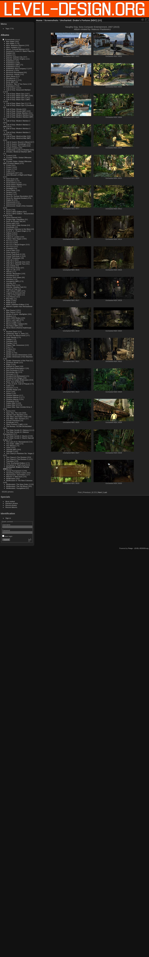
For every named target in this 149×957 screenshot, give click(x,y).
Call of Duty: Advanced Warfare (18, 90)
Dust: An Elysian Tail (14, 221)
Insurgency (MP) (12, 281)
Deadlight (10, 188)
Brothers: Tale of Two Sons (16, 84)
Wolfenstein (10, 478)
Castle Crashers (12, 148)
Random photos (12, 503)
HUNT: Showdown (13, 258)
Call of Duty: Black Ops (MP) (17, 96)
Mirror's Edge (11, 322)
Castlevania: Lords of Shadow (17, 150)
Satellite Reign (11, 390)
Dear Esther (10, 190)
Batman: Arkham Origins (15, 59)
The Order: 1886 (12, 444)
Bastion (9, 55)
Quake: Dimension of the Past (17, 360)
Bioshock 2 (10, 70)
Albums (5, 35)
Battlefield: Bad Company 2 (16, 68)
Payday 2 (9, 343)
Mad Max (9, 299)
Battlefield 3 (10, 63)
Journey (9, 283)
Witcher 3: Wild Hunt (14, 477)
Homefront (10, 275)
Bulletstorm (10, 86)
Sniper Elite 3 (11, 403)
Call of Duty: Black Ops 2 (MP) (18, 99)
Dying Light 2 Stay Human (16, 225)
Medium (9, 316)
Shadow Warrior (12, 395)
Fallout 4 (9, 235)
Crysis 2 (9, 167)
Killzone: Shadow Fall (14, 287)
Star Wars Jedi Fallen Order (17, 417)
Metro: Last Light (12, 320)
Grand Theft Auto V (13, 256)
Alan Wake (10, 41)
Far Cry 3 (9, 243)
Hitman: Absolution (13, 273)
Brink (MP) (10, 82)
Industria (9, 279)
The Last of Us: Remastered (17, 442)
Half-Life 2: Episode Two (15, 264)
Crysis (8, 165)
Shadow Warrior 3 (13, 399)
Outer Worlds (11, 337)
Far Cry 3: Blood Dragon (15, 244)
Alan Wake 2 (11, 43)
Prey (8, 347)
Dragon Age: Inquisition (15, 219)
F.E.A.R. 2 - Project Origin (16, 231)
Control (9, 155)
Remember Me (12, 372)
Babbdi (9, 53)
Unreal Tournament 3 (14, 471)
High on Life (10, 270)
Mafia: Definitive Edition (15, 304)
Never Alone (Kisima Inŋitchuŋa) (18, 328)
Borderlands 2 (11, 80)
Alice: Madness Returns (15, 45)
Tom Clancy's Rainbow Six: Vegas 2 (20, 453)
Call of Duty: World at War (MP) (18, 138)
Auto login (7, 536)
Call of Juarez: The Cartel (16, 146)
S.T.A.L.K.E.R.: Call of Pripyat (17, 384)
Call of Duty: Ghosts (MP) (16, 111)
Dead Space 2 (11, 186)
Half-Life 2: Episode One (15, 262)
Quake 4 (9, 353)
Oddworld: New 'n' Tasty (15, 333)
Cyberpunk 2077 (12, 173)
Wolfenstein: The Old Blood (16, 486)
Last (105, 492)
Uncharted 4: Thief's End (15, 465)
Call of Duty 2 (11, 88)
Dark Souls (10, 179)
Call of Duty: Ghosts (14, 109)
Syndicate (10, 422)
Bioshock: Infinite (12, 74)
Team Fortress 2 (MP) (14, 424)
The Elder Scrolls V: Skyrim (16, 436)
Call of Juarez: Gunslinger (16, 144)
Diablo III (9, 200)
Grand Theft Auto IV (14, 254)
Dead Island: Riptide (14, 185)
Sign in (8, 518)
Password (6, 530)
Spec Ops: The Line (14, 413)
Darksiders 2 (11, 181)
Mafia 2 (9, 301)
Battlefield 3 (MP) (13, 65)
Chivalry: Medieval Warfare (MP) (18, 152)
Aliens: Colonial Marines (15, 49)
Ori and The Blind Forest (15, 335)
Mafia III (9, 302)
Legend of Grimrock (13, 293)
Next (100, 492)
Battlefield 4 (10, 67)
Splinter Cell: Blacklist (14, 415)
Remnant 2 (10, 374)
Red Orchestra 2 (12, 370)
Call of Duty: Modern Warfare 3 (18, 128)
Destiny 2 (9, 194)
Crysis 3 (9, 169)
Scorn (8, 391)
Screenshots (10, 39)
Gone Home (10, 252)
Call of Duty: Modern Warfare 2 (18, 121)
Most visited (10, 501)
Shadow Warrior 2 (13, 397)
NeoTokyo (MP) (12, 326)
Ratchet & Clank (12, 366)
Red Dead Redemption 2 (15, 368)
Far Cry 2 (9, 241)
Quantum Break (12, 362)
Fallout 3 (9, 233)
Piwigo (130, 548)
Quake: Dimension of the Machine (19, 357)
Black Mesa (10, 76)
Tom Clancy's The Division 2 (17, 459)
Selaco (8, 393)
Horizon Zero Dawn (13, 277)
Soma (8, 411)
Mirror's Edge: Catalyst (15, 324)
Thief (8, 448)
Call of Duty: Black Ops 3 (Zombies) (20, 105)
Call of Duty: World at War (16, 136)
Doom (8, 210)
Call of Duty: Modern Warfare (17, 115)
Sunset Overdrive (13, 420)
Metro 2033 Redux (13, 318)
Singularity (10, 401)
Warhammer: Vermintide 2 (16, 475)
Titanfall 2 (10, 451)
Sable (8, 386)
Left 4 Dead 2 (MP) (13, 291)
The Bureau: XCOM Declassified (18, 426)
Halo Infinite (10, 266)
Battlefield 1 (10, 61)
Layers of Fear (11, 289)
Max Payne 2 (11, 310)
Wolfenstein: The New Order (17, 484)
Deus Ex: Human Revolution (17, 196)
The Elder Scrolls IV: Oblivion (17, 430)
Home (39, 20)
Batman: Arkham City (14, 57)
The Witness (11, 446)
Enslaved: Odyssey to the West (18, 229)
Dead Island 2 (11, 183)
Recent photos (11, 505)
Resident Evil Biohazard (15, 376)
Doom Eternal (11, 217)
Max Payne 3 (11, 312)
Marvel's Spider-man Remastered (19, 306)
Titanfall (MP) (11, 449)
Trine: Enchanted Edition (15, 463)
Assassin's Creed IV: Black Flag (18, 51)
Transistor (10, 461)
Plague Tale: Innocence (15, 345)
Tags (7, 28)
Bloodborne (10, 78)
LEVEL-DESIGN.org (141, 548)
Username (6, 525)
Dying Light (10, 223)
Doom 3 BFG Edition (14, 212)
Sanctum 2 (10, 388)
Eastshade (10, 227)
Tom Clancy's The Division (16, 457)
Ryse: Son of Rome (13, 382)
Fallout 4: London (13, 237)
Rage (8, 364)
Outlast (9, 339)
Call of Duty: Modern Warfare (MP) (19, 117)
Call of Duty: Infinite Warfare (17, 113)
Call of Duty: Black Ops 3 (16, 103)
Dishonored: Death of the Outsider (19, 206)
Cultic (8, 171)
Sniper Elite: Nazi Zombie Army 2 (19, 407)
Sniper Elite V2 (12, 405)
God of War (10, 250)
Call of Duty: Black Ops (15, 94)
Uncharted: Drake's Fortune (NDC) (78, 20)
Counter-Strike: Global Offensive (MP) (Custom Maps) (17, 162)
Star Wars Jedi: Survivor (15, 419)
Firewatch (10, 248)
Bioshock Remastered (14, 72)
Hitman (9, 272)
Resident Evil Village (14, 378)
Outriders (9, 341)
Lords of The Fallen (13, 295)
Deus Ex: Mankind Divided (16, 198)
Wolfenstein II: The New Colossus (19, 480)
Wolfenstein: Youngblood (15, 488)
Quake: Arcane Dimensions (16, 355)
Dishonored (10, 202)
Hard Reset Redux (13, 268)
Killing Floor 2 (11, 285)
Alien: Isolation (12, 47)
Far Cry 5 (9, 246)
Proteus (9, 349)
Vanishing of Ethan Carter (16, 473)
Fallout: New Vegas (13, 239)
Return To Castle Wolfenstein (17, 380)
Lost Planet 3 (11, 297)
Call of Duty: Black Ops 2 (16, 97)
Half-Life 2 (10, 260)
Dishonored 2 (11, 204)
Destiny (9, 192)
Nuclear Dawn (11, 331)
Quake (8, 351)
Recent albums (11, 507)
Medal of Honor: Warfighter (16, 314)
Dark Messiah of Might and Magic (19, 175)
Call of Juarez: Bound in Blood (18, 142)
